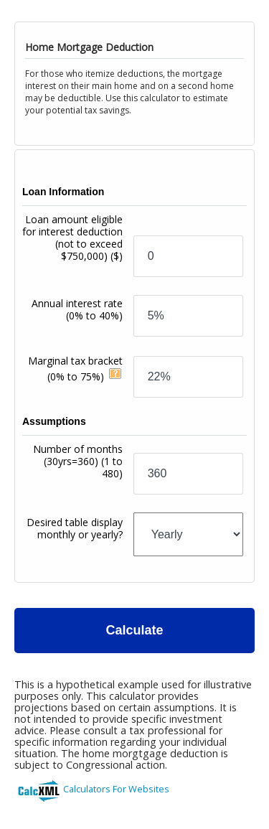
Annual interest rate (77, 309)
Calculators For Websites (116, 788)
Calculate (134, 630)
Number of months (78, 461)
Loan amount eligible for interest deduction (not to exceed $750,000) (72, 237)
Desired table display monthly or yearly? (75, 528)
